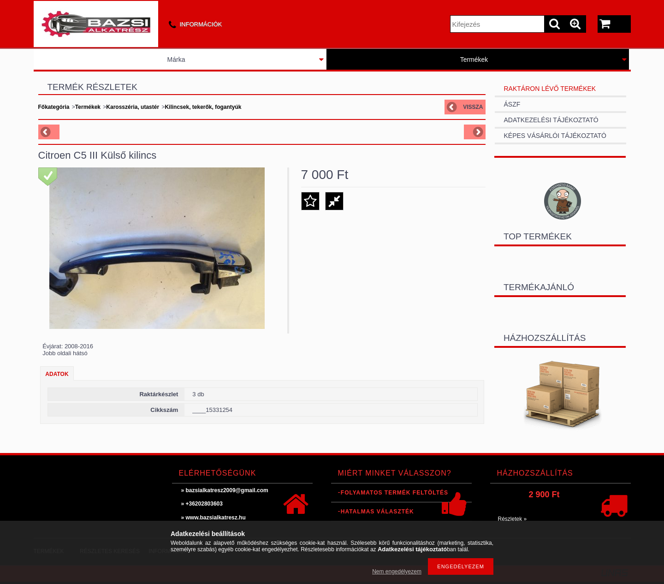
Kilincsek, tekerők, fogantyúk (203, 107)
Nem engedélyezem (396, 571)
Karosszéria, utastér (132, 107)
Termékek (474, 59)
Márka (176, 59)
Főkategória (54, 107)
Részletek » (512, 519)
